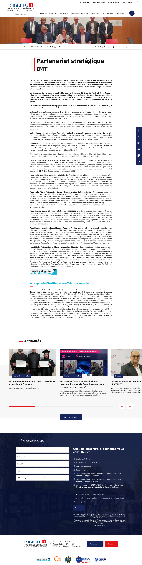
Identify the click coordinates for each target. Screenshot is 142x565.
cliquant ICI (104, 518)
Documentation (114, 2)
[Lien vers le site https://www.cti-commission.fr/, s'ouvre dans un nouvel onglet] (57, 559)
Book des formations (84, 466)
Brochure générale (83, 459)
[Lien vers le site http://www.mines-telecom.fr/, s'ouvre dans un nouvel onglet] (43, 559)
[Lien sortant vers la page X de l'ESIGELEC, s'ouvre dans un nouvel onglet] (139, 137)
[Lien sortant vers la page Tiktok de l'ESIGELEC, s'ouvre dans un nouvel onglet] (139, 162)
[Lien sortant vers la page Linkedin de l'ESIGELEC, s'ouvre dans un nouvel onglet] (139, 156)
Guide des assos (82, 470)
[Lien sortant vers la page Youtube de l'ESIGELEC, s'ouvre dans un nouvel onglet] (139, 149)
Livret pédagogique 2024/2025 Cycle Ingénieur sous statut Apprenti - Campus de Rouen (98, 480)
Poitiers (24, 14)
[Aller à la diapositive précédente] (122, 406)
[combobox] (42, 478)
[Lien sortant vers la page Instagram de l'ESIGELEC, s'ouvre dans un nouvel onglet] (139, 143)
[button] (42, 13)
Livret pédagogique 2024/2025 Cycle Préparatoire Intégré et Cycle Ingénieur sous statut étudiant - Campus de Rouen (99, 486)
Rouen (17, 14)
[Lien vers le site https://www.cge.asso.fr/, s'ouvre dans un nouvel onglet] (100, 560)
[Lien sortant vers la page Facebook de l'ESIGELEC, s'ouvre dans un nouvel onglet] (139, 130)
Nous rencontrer (98, 2)
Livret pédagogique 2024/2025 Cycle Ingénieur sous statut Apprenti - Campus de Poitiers (98, 475)
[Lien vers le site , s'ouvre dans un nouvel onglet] (68, 559)
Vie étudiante (128, 2)
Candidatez (84, 2)
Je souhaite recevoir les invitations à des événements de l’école (100, 498)
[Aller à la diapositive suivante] (129, 406)
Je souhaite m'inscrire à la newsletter (89, 494)
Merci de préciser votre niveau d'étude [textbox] (33, 478)
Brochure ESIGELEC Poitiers (86, 463)
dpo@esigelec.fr (99, 526)
